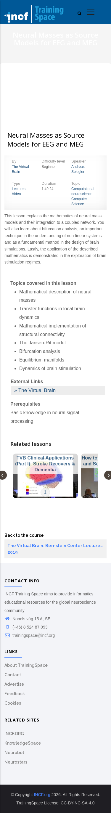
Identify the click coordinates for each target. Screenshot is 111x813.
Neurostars (15, 762)
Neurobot (14, 752)
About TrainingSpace (26, 665)
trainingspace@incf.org (29, 635)
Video (16, 194)
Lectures (18, 189)
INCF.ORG (14, 733)
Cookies (12, 703)
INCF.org (42, 794)
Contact (12, 674)
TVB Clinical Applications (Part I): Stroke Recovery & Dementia (45, 463)
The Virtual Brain (37, 390)
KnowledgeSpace (22, 743)
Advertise (14, 684)
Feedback (14, 693)
